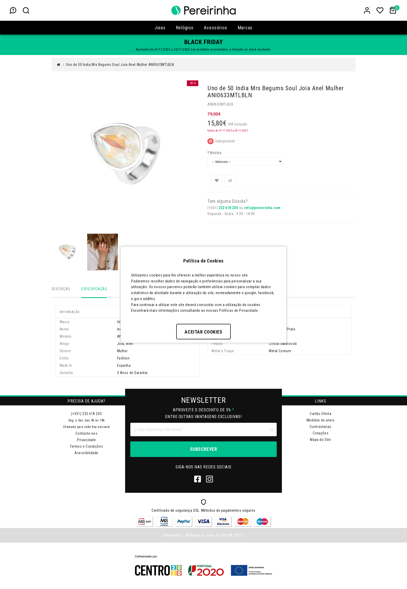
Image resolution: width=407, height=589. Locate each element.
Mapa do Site (320, 440)
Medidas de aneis (321, 420)
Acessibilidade (86, 453)
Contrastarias (320, 427)
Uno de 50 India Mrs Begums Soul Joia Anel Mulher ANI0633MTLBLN (120, 65)
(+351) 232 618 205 (86, 414)
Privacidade (86, 440)
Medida (215, 153)
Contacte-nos (87, 434)
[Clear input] (271, 429)
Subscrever (203, 449)
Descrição (61, 289)
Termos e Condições (86, 447)
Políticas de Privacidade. (239, 310)
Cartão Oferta (320, 414)
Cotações (320, 433)
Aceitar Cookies (203, 332)
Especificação (94, 289)
